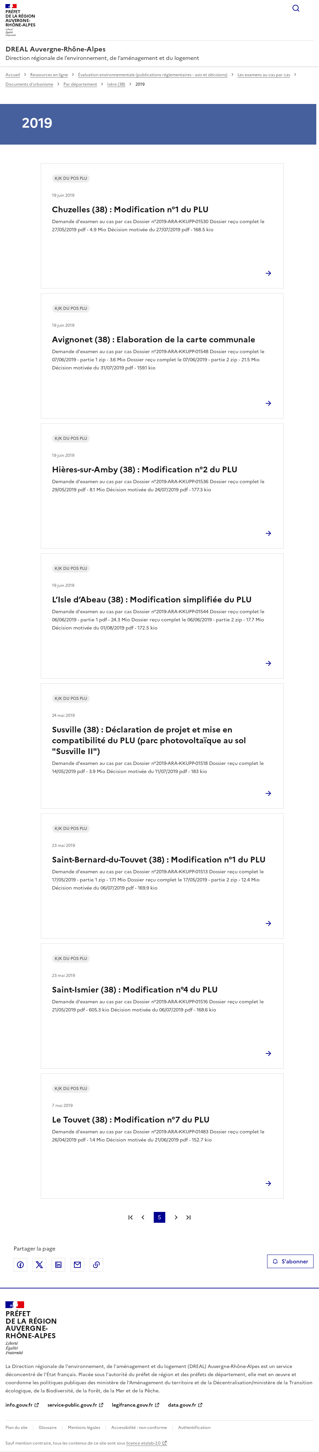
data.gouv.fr (182, 1405)
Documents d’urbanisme (29, 84)
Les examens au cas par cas (264, 75)
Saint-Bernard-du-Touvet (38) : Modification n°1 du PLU (159, 860)
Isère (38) (116, 84)
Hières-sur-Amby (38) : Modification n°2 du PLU (145, 470)
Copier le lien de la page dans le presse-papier (96, 1265)
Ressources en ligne (49, 75)
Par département (80, 84)
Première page (130, 1217)
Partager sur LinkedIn (58, 1265)
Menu (309, 8)
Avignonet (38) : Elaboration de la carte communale (153, 340)
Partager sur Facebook (20, 1265)
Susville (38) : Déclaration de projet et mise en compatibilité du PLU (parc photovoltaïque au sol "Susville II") (149, 740)
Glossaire (48, 1428)
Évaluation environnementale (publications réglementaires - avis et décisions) (152, 75)
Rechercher (296, 8)
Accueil (12, 75)
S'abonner (290, 1261)
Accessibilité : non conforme (139, 1428)
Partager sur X (39, 1265)
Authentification (194, 1428)
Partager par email (77, 1265)
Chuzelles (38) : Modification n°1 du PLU (130, 210)
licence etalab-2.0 (143, 1443)
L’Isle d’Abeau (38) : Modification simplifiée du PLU (152, 600)
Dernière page (188, 1217)
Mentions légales (84, 1428)
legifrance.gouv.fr (132, 1405)
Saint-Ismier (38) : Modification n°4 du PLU (135, 990)
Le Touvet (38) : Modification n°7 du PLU (131, 1120)
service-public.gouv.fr (72, 1405)
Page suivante (176, 1217)
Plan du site (16, 1428)
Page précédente (142, 1217)
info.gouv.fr (19, 1405)
